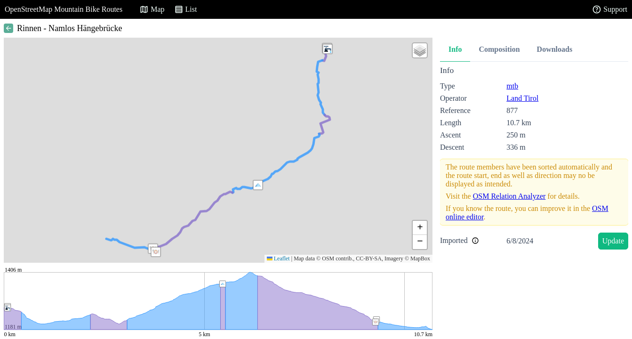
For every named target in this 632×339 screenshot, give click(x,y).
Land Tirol (522, 98)
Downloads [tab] (555, 49)
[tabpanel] (534, 159)
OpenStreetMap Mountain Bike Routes (63, 9)
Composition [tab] (499, 49)
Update (613, 241)
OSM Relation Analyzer (509, 196)
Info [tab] (455, 49)
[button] (155, 252)
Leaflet (278, 258)
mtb (512, 86)
